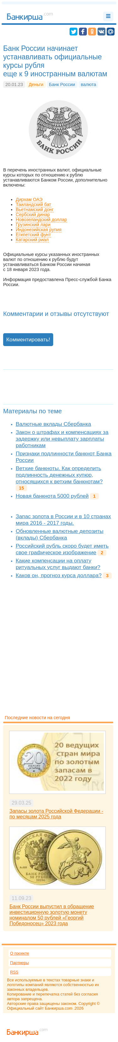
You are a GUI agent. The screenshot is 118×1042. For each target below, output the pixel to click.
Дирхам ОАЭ (29, 199)
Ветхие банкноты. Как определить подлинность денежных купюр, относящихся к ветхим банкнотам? (59, 475)
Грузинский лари (33, 224)
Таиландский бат (33, 204)
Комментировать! (28, 339)
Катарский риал (32, 239)
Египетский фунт (33, 234)
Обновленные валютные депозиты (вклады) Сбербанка (60, 534)
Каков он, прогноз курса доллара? (59, 575)
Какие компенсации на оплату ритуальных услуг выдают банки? (58, 563)
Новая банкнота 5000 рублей (52, 496)
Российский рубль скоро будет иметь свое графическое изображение (62, 549)
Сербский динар (33, 214)
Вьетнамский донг (34, 209)
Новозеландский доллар (41, 219)
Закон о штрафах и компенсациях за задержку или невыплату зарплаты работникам (62, 438)
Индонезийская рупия (38, 229)
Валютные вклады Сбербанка (53, 424)
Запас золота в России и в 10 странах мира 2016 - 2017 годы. (63, 519)
